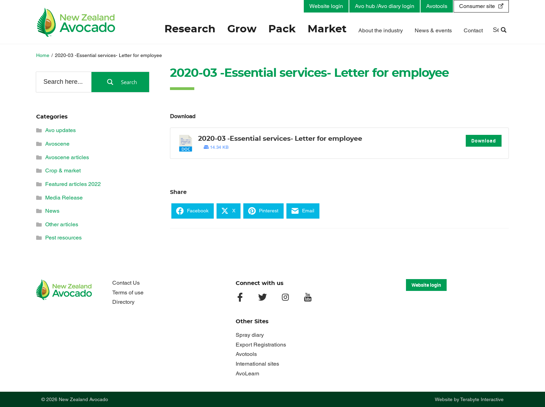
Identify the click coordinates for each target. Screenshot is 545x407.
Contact (473, 30)
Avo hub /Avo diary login (384, 6)
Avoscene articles (67, 157)
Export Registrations (261, 344)
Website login (326, 6)
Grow (242, 29)
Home (42, 55)
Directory (123, 302)
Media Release (64, 197)
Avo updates (60, 130)
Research (189, 29)
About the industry (380, 30)
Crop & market (63, 170)
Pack (282, 29)
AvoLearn (247, 373)
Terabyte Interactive (482, 399)
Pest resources (63, 237)
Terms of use (128, 292)
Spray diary (250, 335)
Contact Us (126, 282)
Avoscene (57, 143)
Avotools (436, 6)
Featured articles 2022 (73, 184)
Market (327, 29)
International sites (257, 363)
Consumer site (477, 6)
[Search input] (63, 82)
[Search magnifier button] (120, 82)
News (52, 210)
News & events (433, 30)
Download (483, 140)
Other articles (61, 224)
